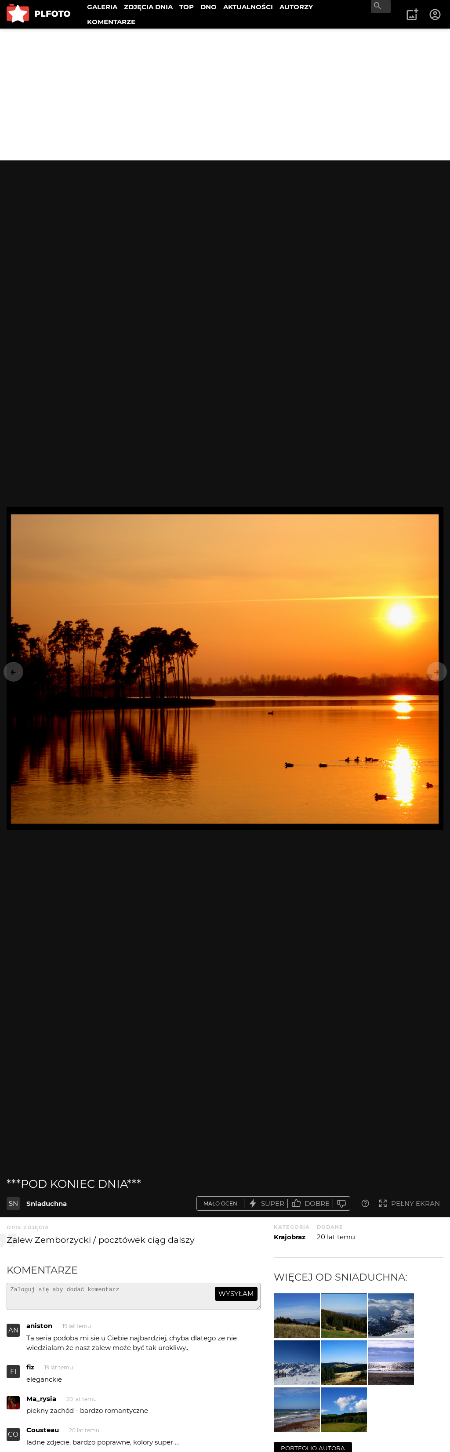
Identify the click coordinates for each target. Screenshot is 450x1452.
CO (13, 1438)
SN (13, 1203)
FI (13, 1375)
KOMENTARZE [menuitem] (111, 22)
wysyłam (236, 1293)
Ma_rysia (41, 1402)
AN (13, 1334)
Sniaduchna (46, 1203)
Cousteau (42, 1434)
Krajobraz (289, 1237)
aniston (39, 1329)
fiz (30, 1371)
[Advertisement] (225, 94)
